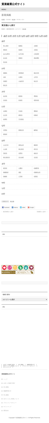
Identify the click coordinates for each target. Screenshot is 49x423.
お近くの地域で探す (9, 364)
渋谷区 (5, 100)
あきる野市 (6, 54)
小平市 (36, 77)
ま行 (32, 36)
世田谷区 (36, 100)
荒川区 (5, 62)
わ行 (45, 36)
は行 (28, 36)
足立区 (5, 58)
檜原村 (36, 145)
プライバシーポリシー (28, 366)
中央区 (20, 111)
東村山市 (21, 145)
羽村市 (5, 153)
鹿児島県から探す (8, 211)
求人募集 (21, 364)
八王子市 (5, 145)
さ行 (14, 36)
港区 (20, 172)
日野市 (20, 153)
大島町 (36, 46)
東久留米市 (6, 157)
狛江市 (36, 81)
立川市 (5, 115)
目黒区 (36, 176)
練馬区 (36, 130)
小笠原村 (36, 54)
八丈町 (5, 149)
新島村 (5, 134)
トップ (5, 379)
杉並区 (20, 100)
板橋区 (20, 46)
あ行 (5, 36)
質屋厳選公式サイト (13, 4)
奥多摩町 (36, 58)
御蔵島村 (5, 172)
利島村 (36, 115)
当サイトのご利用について (11, 366)
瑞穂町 (5, 176)
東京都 (24, 29)
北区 (4, 77)
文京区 (36, 157)
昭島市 (5, 50)
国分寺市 (36, 73)
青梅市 (20, 58)
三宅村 (20, 176)
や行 (36, 36)
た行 (19, 36)
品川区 (5, 96)
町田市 (5, 168)
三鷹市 (20, 168)
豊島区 (36, 111)
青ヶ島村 (5, 46)
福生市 (36, 153)
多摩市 (5, 119)
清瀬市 (5, 81)
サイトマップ (7, 367)
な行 (23, 36)
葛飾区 (5, 73)
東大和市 (21, 149)
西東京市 (21, 130)
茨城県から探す (42, 211)
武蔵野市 (36, 168)
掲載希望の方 (31, 364)
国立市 (5, 85)
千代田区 (21, 119)
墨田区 (36, 96)
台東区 (5, 111)
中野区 (5, 130)
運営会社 (6, 410)
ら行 (41, 36)
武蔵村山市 (37, 172)
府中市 (36, 149)
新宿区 (20, 96)
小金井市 (21, 81)
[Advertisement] (13, 249)
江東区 (20, 77)
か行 (10, 36)
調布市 (20, 115)
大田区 (36, 50)
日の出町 (21, 157)
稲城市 (20, 50)
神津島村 (21, 73)
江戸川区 (21, 54)
